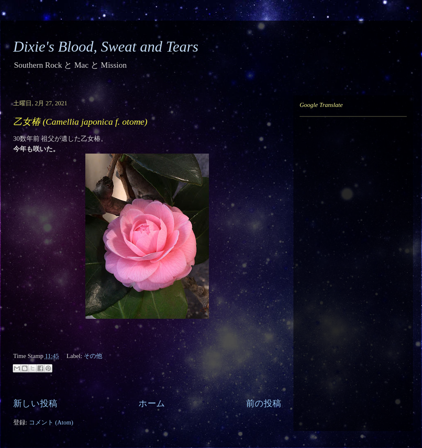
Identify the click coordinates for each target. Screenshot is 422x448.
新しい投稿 (35, 403)
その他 (93, 356)
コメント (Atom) (51, 422)
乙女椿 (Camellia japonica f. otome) (80, 121)
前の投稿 (263, 403)
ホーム (151, 403)
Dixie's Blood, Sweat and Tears (105, 46)
